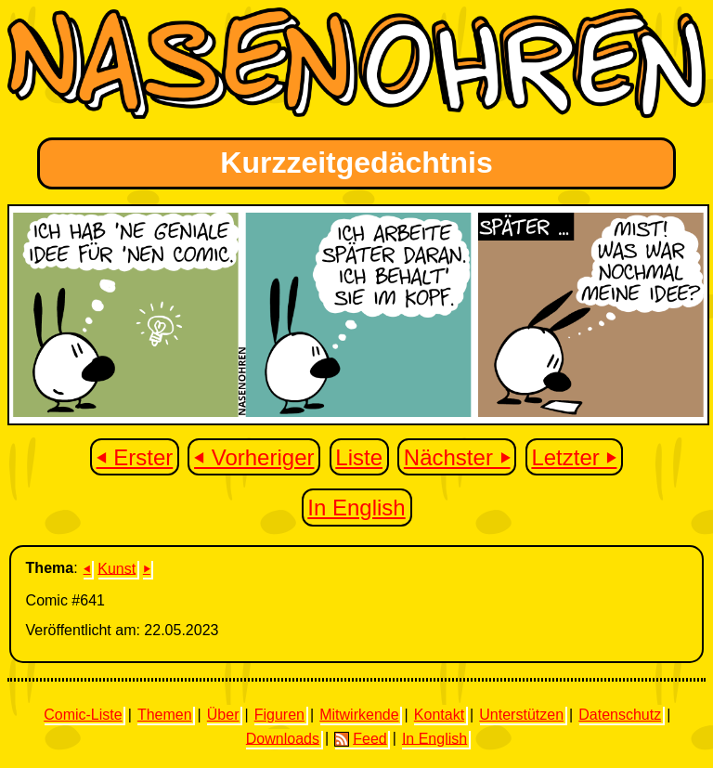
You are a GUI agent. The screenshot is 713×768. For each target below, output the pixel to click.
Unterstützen (521, 714)
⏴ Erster (135, 457)
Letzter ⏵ (573, 457)
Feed (360, 738)
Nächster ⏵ (457, 457)
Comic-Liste (83, 714)
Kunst (116, 568)
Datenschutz (619, 714)
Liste (358, 457)
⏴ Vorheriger (254, 457)
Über (223, 714)
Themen (164, 714)
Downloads (282, 738)
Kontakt (439, 714)
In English (356, 507)
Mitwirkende (358, 714)
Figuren (279, 714)
